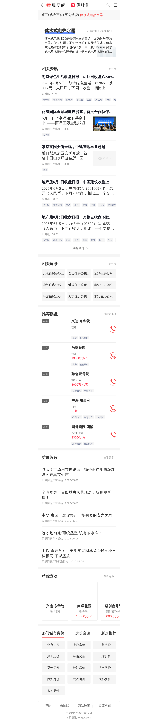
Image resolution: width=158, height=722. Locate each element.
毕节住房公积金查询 (56, 285)
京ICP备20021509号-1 (79, 713)
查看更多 (108, 313)
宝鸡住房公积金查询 (107, 273)
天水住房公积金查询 (56, 273)
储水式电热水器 (91, 15)
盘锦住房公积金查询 (107, 285)
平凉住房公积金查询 (56, 296)
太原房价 (53, 690)
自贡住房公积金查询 (81, 273)
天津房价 (105, 656)
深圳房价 (53, 656)
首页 (44, 15)
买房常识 (71, 15)
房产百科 (56, 15)
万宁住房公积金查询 (81, 296)
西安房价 (53, 679)
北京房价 (53, 645)
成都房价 (105, 679)
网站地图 (84, 706)
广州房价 (105, 645)
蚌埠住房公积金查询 (81, 285)
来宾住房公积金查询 (107, 296)
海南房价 (79, 656)
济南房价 (105, 667)
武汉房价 (79, 679)
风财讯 (82, 5)
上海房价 (79, 645)
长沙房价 (79, 667)
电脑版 (64, 706)
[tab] (53, 634)
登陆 (48, 706)
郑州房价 (53, 667)
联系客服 (105, 706)
